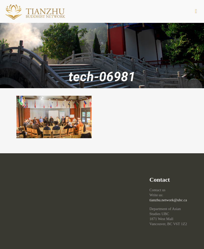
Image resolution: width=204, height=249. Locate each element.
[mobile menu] (196, 11)
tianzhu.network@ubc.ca (168, 200)
